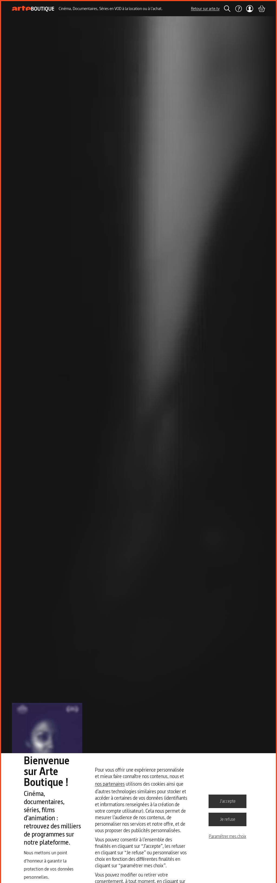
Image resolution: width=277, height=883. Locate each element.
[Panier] (261, 8)
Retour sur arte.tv (205, 8)
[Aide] (238, 8)
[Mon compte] (249, 8)
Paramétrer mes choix (227, 836)
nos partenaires (110, 784)
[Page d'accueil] (33, 9)
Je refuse (227, 819)
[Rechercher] (227, 8)
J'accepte (228, 801)
